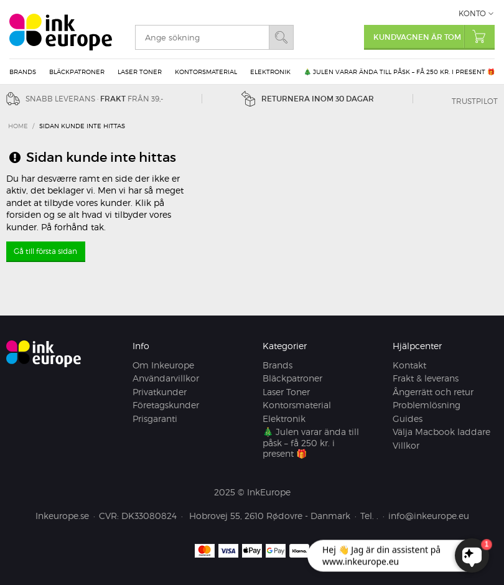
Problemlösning (426, 405)
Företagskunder (166, 405)
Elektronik (270, 71)
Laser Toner (140, 71)
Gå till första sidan (45, 251)
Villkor (406, 445)
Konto (472, 13)
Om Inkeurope (163, 365)
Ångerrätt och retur (433, 391)
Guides (407, 418)
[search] (202, 37)
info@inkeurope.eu (428, 515)
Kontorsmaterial (206, 71)
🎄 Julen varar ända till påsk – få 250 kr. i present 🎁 (399, 71)
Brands (22, 71)
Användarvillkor (166, 378)
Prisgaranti (155, 418)
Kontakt (409, 365)
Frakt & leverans (426, 378)
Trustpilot (475, 101)
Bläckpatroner (77, 71)
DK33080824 (149, 515)
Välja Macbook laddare (441, 431)
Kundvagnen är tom (434, 36)
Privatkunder (160, 391)
